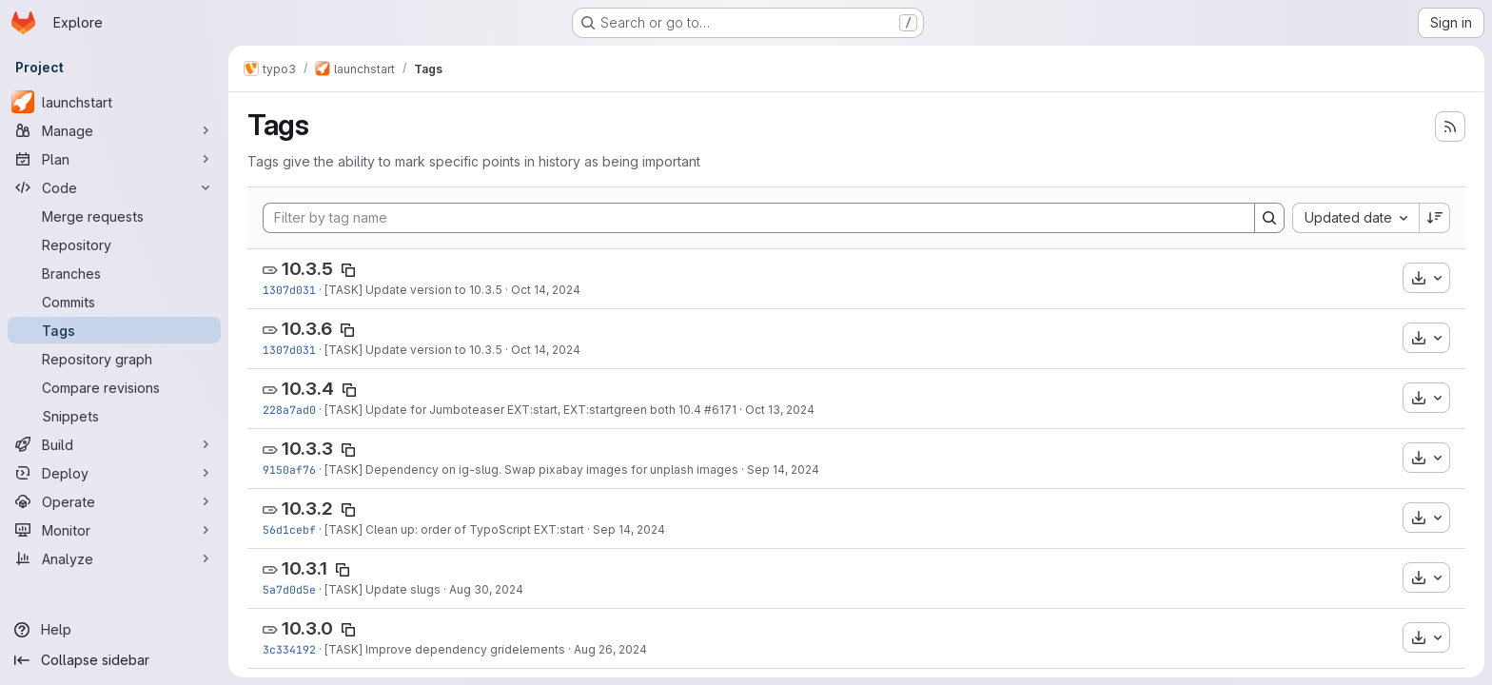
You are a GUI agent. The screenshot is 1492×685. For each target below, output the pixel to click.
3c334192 (289, 649)
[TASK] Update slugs (382, 589)
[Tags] (114, 330)
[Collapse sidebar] (114, 660)
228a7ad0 (289, 409)
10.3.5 (307, 269)
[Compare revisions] (114, 387)
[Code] (114, 187)
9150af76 (289, 469)
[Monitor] (114, 530)
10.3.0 (307, 628)
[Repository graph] (114, 358)
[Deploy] (114, 473)
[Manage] (114, 130)
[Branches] (114, 273)
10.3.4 (308, 389)
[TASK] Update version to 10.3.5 (413, 290)
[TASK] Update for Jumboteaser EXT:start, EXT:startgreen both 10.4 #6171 (530, 409)
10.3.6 (307, 329)
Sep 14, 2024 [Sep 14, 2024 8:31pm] (783, 469)
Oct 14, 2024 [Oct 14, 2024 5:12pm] (545, 290)
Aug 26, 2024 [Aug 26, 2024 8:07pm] (610, 649)
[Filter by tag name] (759, 218)
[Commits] (114, 301)
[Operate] (114, 501)
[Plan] (114, 159)
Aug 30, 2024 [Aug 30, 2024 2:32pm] (486, 589)
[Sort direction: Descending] (1435, 218)
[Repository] (114, 244)
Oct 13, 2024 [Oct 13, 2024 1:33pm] (780, 409)
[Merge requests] (114, 216)
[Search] (1269, 218)
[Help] (114, 629)
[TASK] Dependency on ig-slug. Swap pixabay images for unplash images (531, 469)
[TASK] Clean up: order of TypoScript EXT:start (454, 529)
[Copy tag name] (348, 270)
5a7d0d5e (289, 589)
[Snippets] (114, 415)
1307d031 (289, 290)
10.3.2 (307, 508)
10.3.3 (307, 449)
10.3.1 (304, 568)
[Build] (114, 444)
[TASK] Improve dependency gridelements (444, 649)
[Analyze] (114, 558)
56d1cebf (289, 529)
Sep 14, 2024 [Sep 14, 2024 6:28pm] (629, 529)
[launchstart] (114, 101)
